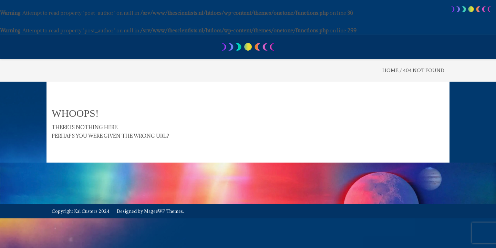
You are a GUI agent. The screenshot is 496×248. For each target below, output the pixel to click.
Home (390, 70)
